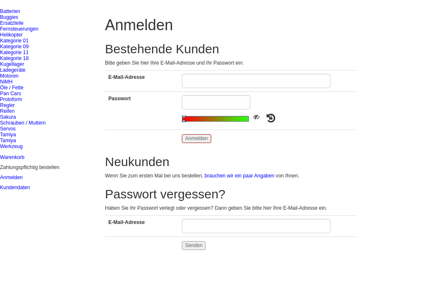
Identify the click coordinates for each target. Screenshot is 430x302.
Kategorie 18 (14, 58)
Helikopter (11, 35)
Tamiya (8, 135)
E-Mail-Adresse (126, 77)
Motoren (9, 76)
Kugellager (12, 64)
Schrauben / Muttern (23, 123)
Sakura (8, 117)
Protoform (11, 99)
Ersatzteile (12, 23)
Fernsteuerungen (19, 29)
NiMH (6, 82)
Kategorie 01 (14, 41)
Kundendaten (15, 187)
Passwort (119, 99)
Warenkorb (12, 157)
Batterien (10, 11)
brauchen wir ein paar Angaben (239, 176)
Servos (8, 129)
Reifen (7, 111)
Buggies (9, 17)
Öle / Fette (12, 88)
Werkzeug (11, 146)
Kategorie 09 (14, 46)
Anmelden (11, 177)
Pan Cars (10, 93)
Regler (7, 105)
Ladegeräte (13, 70)
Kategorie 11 (14, 52)
